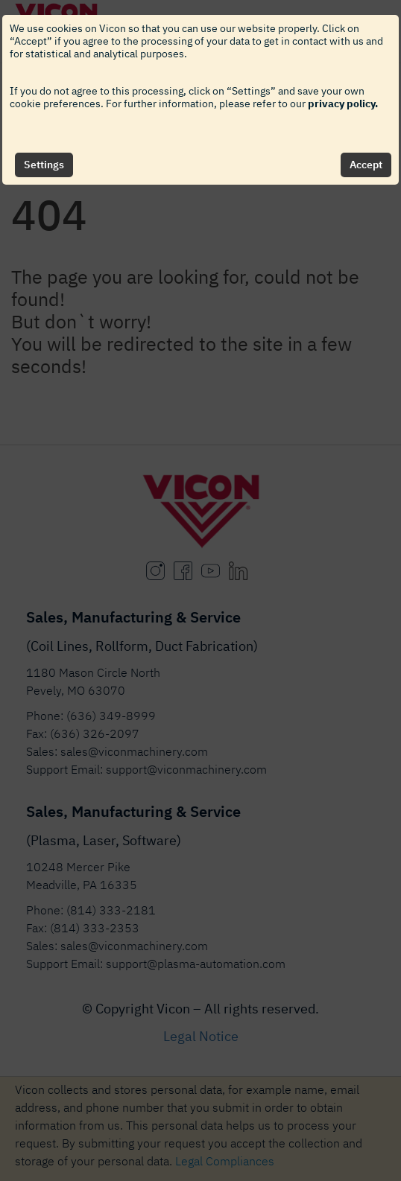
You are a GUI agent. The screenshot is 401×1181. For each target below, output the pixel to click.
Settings (44, 164)
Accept (366, 164)
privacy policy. (343, 103)
